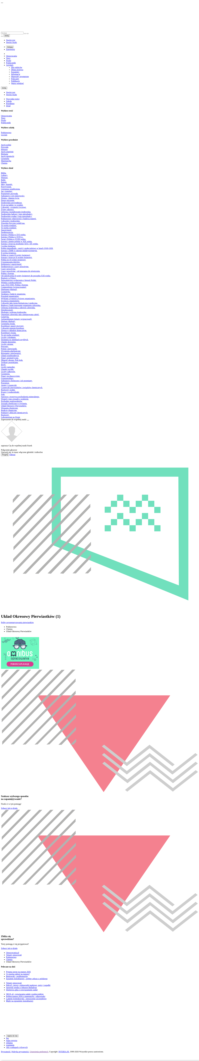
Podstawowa (6, 132)
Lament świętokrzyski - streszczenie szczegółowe (26, 999)
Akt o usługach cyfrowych (17, 1047)
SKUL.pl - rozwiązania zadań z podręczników (25, 994)
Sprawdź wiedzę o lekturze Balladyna (21, 987)
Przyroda (4, 147)
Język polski (6, 145)
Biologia (4, 154)
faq (7, 1038)
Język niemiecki (7, 156)
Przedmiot (10, 103)
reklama (9, 1043)
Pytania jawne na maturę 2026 (18, 972)
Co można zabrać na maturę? (18, 974)
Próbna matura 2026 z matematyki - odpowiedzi (25, 996)
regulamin (10, 1045)
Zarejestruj (10, 49)
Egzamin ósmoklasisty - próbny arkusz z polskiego (26, 979)
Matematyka (6, 161)
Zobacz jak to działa (9, 808)
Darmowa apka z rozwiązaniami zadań (22, 990)
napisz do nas (12, 1036)
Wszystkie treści (12, 99)
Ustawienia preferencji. (39, 1052)
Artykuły (9, 65)
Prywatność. (6, 1052)
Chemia (4, 163)
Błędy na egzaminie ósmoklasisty (19, 1001)
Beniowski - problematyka (17, 976)
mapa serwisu (11, 1040)
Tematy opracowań (14, 955)
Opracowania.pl (12, 953)
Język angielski (7, 152)
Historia (4, 149)
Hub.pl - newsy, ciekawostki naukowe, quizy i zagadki (28, 985)
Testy (8, 58)
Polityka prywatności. (20, 1052)
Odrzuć (12, 455)
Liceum (4, 135)
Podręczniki (11, 63)
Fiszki (8, 60)
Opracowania (11, 56)
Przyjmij (5, 455)
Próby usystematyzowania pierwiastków (17, 622)
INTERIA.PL (64, 1052)
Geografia (5, 158)
